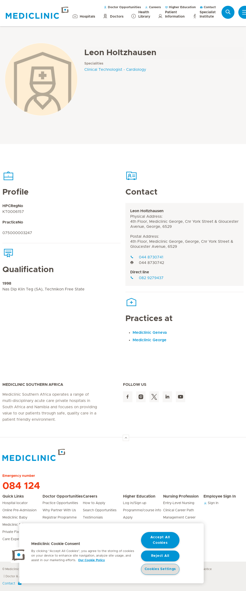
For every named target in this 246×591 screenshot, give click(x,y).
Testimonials (93, 517)
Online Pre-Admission (19, 510)
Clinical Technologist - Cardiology (115, 70)
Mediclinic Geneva (150, 333)
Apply (128, 517)
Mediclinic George (149, 340)
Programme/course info (142, 510)
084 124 (21, 486)
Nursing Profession (181, 496)
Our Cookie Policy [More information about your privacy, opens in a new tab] (91, 560)
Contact (208, 7)
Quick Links (13, 496)
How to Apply (94, 503)
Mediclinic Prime (15, 524)
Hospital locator (15, 503)
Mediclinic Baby (14, 517)
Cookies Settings (160, 569)
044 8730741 (146, 257)
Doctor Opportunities (122, 7)
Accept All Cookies (160, 540)
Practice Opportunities (60, 503)
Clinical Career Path (178, 510)
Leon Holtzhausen (147, 211)
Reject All (160, 556)
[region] (111, 553)
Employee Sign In (219, 496)
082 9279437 (147, 278)
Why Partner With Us (59, 510)
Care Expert (11, 539)
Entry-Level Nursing (178, 503)
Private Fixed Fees (17, 532)
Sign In (210, 503)
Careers (153, 7)
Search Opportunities (100, 510)
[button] (18, 555)
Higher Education (180, 7)
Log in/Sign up (134, 503)
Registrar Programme (60, 517)
